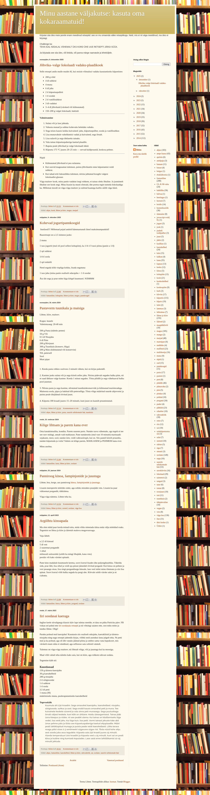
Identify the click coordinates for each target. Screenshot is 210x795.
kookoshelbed (162, 281)
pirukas (160, 394)
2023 (138, 100)
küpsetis (160, 298)
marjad (75, 210)
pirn (158, 390)
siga (158, 448)
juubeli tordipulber (161, 232)
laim (158, 305)
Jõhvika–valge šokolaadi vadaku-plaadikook (71, 65)
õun (158, 519)
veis (158, 512)
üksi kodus (161, 522)
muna (159, 356)
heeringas (161, 197)
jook (158, 227)
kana (57, 463)
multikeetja (161, 352)
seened (64, 508)
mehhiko (160, 345)
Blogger (126, 782)
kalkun (159, 257)
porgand (75, 604)
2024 (138, 96)
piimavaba (161, 386)
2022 (138, 104)
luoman (113, 782)
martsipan (161, 342)
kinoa (48, 508)
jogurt (159, 223)
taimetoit (160, 478)
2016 (138, 130)
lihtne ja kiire (61, 210)
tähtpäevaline (162, 502)
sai (92, 753)
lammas (160, 308)
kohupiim (59, 296)
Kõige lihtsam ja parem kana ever (64, 425)
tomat (159, 488)
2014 (138, 138)
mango (159, 335)
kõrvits (160, 294)
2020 (138, 113)
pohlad (159, 397)
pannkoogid (84, 296)
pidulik (160, 383)
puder (159, 404)
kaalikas (160, 244)
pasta (64, 412)
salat (159, 437)
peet (158, 379)
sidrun (159, 444)
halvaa (159, 194)
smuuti (159, 451)
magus (69, 210)
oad (158, 363)
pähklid (160, 408)
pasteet (160, 376)
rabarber (160, 411)
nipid (159, 359)
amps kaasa (161, 153)
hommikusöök (163, 208)
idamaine (160, 214)
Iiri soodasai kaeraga (54, 616)
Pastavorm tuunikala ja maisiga (62, 308)
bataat (159, 168)
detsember (143, 80)
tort (158, 495)
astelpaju (160, 161)
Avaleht (73, 760)
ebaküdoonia (162, 175)
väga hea (78, 508)
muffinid (160, 349)
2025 (138, 76)
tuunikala (89, 412)
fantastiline (50, 296)
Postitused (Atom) (56, 765)
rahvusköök (85, 753)
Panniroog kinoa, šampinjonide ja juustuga (70, 476)
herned (159, 201)
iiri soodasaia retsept (68, 625)
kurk (159, 291)
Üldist (159, 526)
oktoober (143, 91)
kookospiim (162, 287)
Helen (138, 150)
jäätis (159, 240)
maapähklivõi (162, 325)
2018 (138, 121)
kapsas (159, 264)
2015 (138, 134)
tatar (158, 485)
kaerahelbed (64, 753)
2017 (138, 125)
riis (158, 424)
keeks (159, 267)
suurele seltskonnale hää (76, 412)
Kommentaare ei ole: (71, 206)
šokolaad (160, 474)
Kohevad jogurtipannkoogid (60, 223)
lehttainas (161, 312)
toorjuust (160, 492)
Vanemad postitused (115, 760)
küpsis (159, 301)
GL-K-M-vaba (163, 184)
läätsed (160, 322)
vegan (159, 508)
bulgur (159, 171)
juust (159, 236)
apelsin (160, 157)
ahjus (48, 210)
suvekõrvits (161, 470)
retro (159, 421)
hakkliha (160, 190)
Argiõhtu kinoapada (54, 521)
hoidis (159, 204)
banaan (160, 164)
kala (158, 253)
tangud (159, 481)
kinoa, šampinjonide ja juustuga (85, 482)
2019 (138, 117)
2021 (138, 109)
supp (159, 458)
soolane (74, 463)
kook (53, 210)
